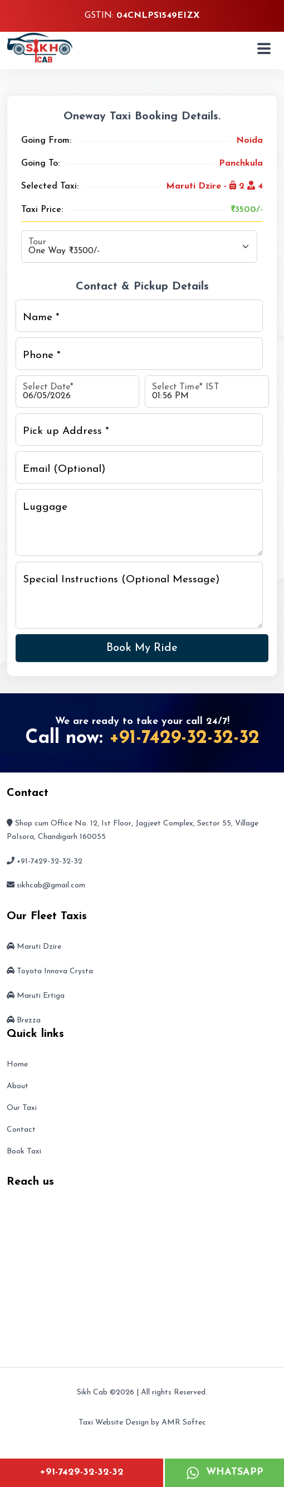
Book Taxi (24, 1151)
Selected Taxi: (50, 186)
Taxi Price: (42, 209)
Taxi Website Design (114, 1422)
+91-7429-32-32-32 (82, 1472)
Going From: (46, 140)
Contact (21, 1130)
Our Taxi (22, 1108)
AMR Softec (183, 1422)
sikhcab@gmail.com (51, 885)
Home (17, 1064)
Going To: (40, 163)
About (17, 1086)
